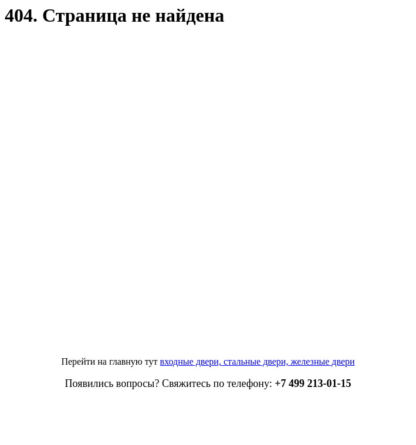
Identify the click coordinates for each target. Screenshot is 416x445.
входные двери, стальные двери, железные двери (257, 361)
